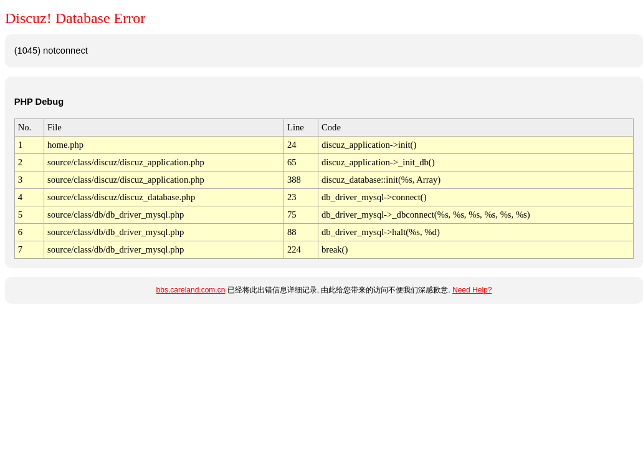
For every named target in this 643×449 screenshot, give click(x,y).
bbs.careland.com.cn (191, 290)
